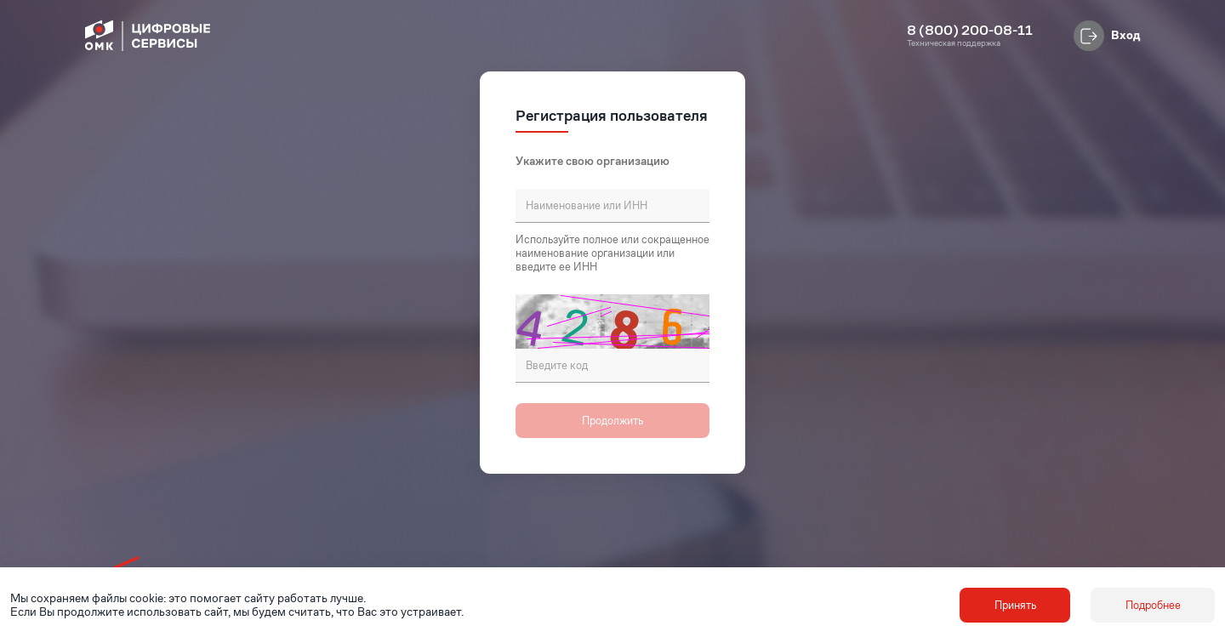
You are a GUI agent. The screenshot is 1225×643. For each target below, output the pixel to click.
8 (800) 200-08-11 (970, 30)
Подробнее (1153, 605)
